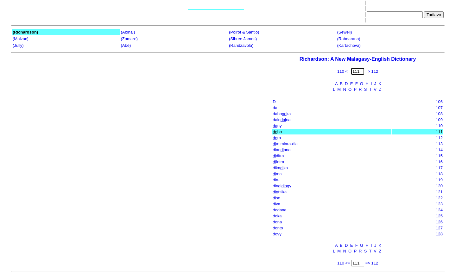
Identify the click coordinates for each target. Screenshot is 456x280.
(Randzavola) (241, 45)
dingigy (282, 186)
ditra (278, 155)
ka (277, 216)
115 (439, 155)
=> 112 (371, 71)
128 (439, 234)
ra (277, 137)
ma (277, 173)
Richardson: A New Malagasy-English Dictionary (358, 59)
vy (277, 234)
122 (439, 198)
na (277, 222)
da (275, 107)
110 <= (343, 71)
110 (439, 125)
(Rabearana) (348, 38)
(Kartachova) (349, 45)
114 (439, 149)
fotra (278, 161)
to (278, 228)
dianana (281, 149)
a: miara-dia (285, 143)
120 (439, 186)
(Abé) (126, 45)
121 (439, 192)
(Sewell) (344, 32)
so (276, 198)
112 (439, 137)
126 (439, 222)
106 (439, 101)
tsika (280, 192)
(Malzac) (20, 38)
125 (439, 216)
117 (439, 167)
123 (439, 204)
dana (279, 210)
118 (439, 173)
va (276, 204)
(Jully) (18, 45)
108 (439, 113)
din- (276, 179)
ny (277, 125)
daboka (282, 113)
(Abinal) (128, 32)
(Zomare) (129, 38)
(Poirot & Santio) (244, 32)
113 (439, 143)
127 (439, 228)
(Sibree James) (243, 38)
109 (439, 119)
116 (439, 161)
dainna (281, 119)
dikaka (280, 167)
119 (439, 179)
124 (439, 210)
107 (439, 107)
